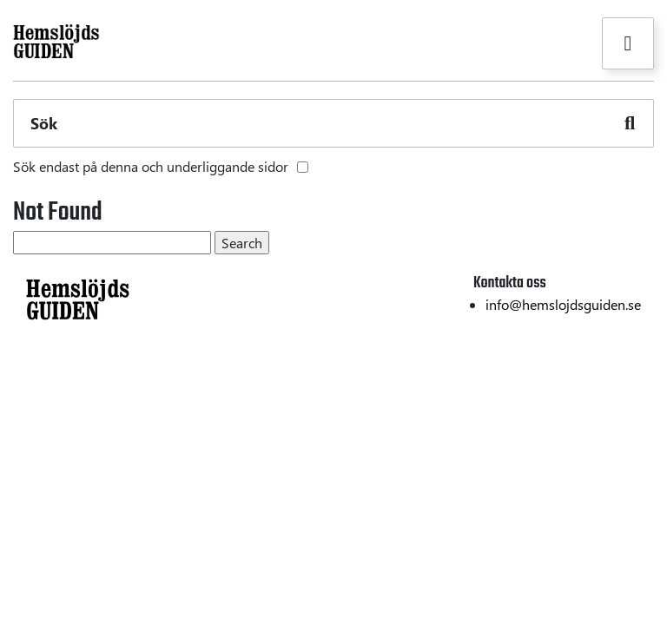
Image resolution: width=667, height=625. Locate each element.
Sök (43, 123)
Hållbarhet (621, 387)
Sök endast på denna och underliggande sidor (150, 166)
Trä (22, 413)
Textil (29, 387)
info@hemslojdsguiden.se (563, 304)
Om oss (630, 413)
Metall (33, 439)
